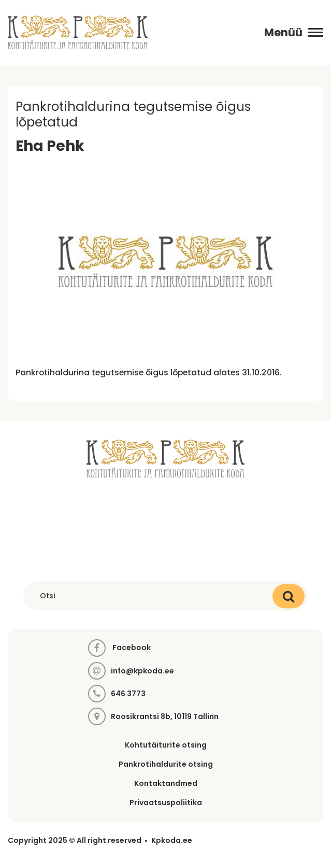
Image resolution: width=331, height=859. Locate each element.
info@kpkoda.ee (142, 671)
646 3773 (128, 693)
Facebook (119, 648)
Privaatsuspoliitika (165, 802)
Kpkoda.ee (171, 840)
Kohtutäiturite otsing (166, 745)
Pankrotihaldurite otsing (166, 764)
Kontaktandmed (165, 783)
